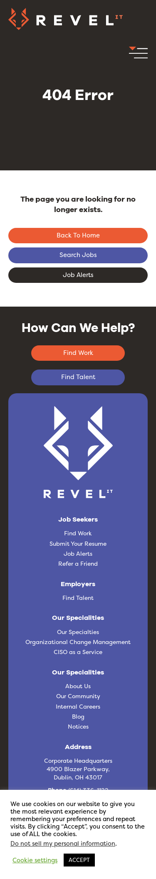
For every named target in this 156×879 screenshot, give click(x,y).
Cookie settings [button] (34, 860)
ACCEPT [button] (79, 860)
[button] (138, 55)
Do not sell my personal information (62, 843)
